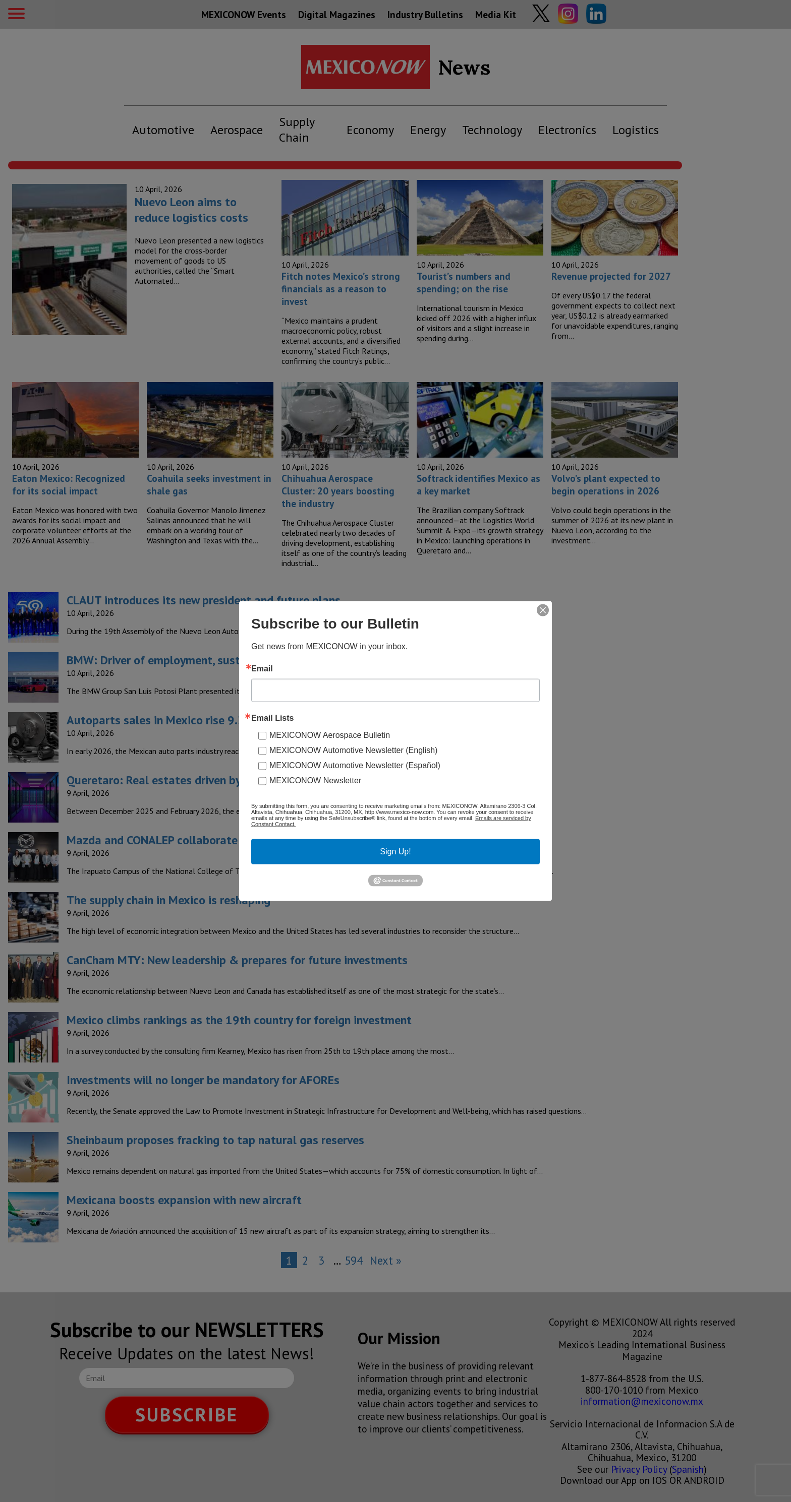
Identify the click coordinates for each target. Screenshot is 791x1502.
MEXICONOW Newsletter (315, 780)
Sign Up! (395, 851)
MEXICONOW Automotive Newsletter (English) (353, 750)
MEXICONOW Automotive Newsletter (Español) (354, 765)
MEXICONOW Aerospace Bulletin (329, 735)
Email (262, 669)
